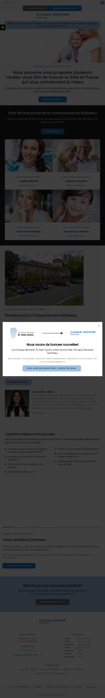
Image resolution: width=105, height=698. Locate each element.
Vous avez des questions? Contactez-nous (51, 368)
